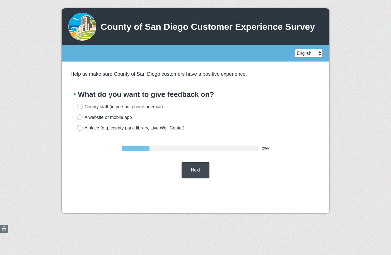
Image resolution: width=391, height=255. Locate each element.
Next (195, 170)
